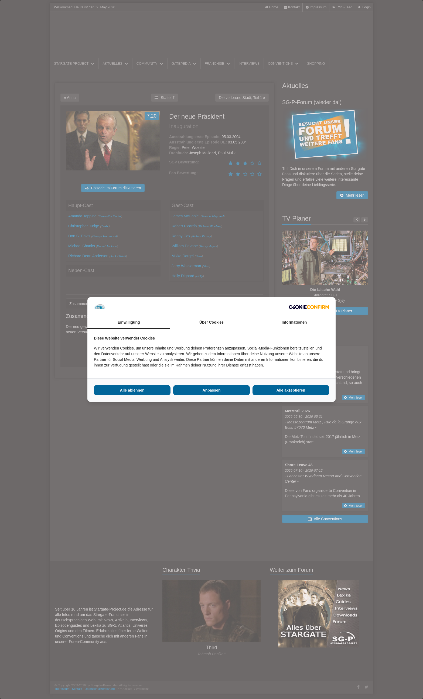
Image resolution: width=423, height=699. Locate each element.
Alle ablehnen (132, 390)
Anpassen (212, 390)
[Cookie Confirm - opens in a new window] (309, 306)
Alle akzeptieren (291, 390)
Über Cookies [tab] (211, 322)
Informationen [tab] (294, 322)
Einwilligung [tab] (129, 322)
